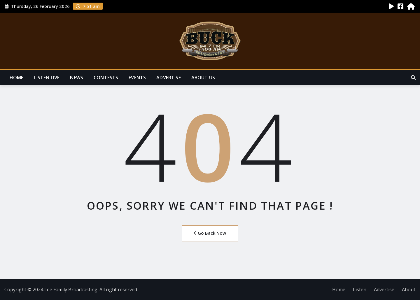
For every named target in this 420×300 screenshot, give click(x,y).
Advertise (168, 77)
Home (17, 77)
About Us (203, 77)
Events (137, 77)
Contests (106, 77)
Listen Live (47, 77)
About (408, 289)
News (76, 77)
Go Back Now (210, 233)
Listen (359, 289)
